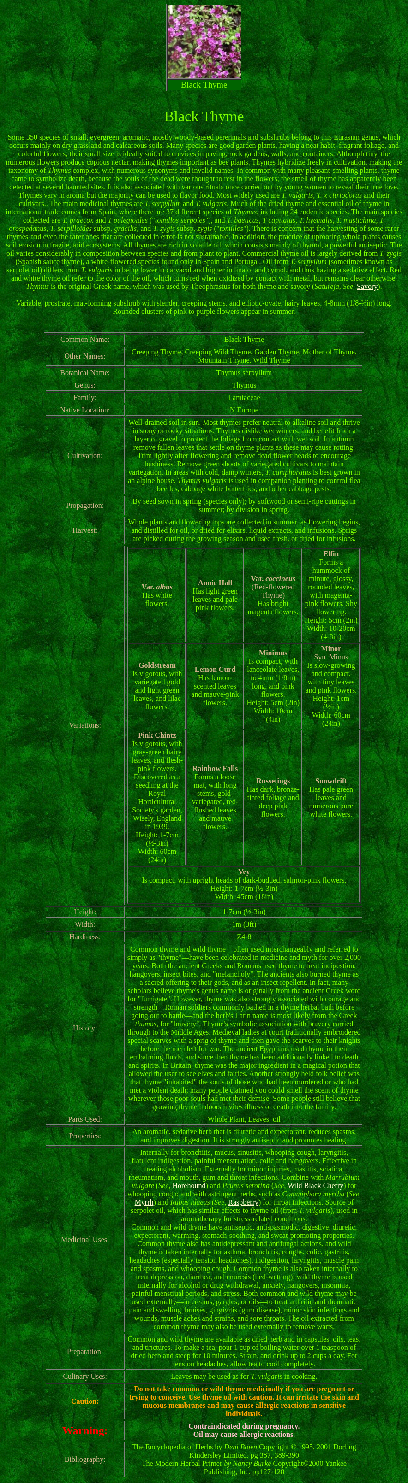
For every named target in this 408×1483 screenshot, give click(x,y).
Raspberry (243, 1202)
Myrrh (144, 1202)
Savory (367, 286)
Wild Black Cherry (315, 1185)
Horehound (188, 1185)
